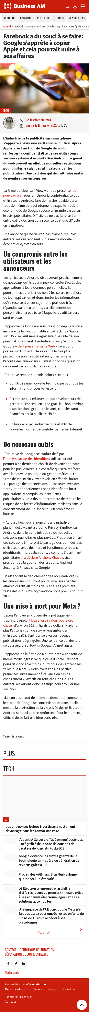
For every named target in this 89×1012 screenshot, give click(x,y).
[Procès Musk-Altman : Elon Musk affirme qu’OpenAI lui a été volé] (11, 873)
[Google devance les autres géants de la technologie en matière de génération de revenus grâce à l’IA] (11, 857)
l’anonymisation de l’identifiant (26, 458)
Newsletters (77, 18)
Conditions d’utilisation (37, 949)
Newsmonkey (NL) (17, 989)
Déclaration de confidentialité (26, 954)
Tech (5, 110)
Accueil (7, 26)
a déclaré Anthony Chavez (43, 557)
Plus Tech (61, 931)
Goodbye (69, 989)
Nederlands (12, 972)
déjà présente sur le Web (36, 346)
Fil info (59, 18)
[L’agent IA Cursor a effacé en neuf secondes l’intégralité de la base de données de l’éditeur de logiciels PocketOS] (11, 840)
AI (6, 819)
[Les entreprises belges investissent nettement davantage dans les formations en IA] (44, 799)
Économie (26, 18)
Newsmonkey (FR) (46, 989)
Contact (10, 949)
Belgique (9, 18)
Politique (43, 18)
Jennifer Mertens (40, 120)
